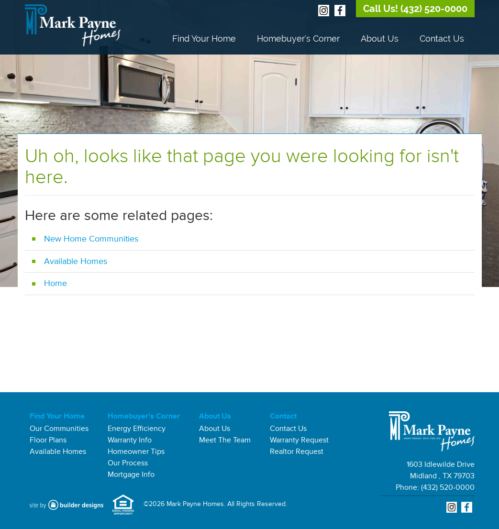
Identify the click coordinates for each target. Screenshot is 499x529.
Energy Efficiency (137, 428)
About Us (380, 38)
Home (55, 283)
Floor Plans (48, 440)
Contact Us (442, 38)
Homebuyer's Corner (298, 38)
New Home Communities (91, 238)
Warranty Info (130, 440)
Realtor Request (296, 451)
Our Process (128, 463)
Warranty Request (299, 440)
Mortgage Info (131, 474)
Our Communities (59, 428)
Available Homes (75, 261)
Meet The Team (225, 440)
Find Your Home (204, 38)
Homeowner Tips (136, 451)
